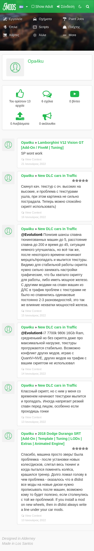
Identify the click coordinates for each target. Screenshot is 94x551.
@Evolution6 (31, 235)
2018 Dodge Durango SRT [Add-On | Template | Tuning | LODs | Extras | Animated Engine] (51, 439)
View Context (31, 159)
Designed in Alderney (18, 538)
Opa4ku (36, 61)
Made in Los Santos (17, 543)
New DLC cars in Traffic (57, 176)
